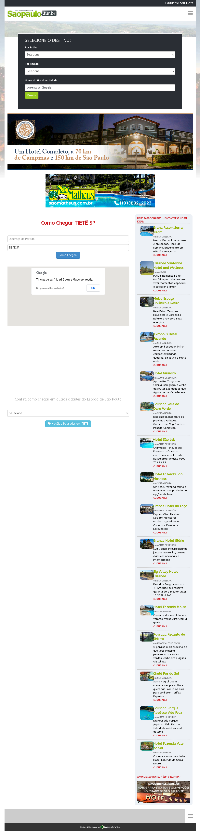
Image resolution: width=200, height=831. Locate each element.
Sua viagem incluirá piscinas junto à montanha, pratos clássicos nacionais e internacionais (170, 554)
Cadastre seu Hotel (180, 3)
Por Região (32, 63)
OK (93, 288)
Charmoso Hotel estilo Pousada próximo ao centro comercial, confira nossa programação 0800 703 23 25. (169, 455)
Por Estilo (31, 47)
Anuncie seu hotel (148, 776)
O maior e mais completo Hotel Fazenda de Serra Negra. (169, 760)
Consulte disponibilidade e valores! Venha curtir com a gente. (170, 619)
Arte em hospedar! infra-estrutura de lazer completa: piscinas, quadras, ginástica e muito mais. (169, 354)
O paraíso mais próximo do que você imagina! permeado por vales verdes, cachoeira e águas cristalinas (170, 654)
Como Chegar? (68, 255)
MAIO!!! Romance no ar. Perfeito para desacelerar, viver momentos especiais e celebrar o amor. (169, 281)
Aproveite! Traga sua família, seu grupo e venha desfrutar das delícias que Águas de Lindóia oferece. (169, 387)
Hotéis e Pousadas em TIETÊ (68, 423)
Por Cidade (14, 405)
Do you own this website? (50, 288)
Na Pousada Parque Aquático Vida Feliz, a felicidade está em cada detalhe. (168, 726)
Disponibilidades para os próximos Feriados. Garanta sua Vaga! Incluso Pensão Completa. (169, 422)
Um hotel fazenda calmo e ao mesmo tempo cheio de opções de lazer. (170, 490)
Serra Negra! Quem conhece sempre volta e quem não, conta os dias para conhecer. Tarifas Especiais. (168, 689)
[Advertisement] (68, 361)
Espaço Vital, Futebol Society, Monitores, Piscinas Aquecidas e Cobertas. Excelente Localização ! (166, 521)
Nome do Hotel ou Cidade (41, 80)
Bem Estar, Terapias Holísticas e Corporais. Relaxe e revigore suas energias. (167, 317)
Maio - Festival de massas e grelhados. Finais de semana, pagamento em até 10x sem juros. (169, 246)
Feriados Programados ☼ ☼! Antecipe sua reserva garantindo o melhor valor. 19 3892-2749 (170, 590)
